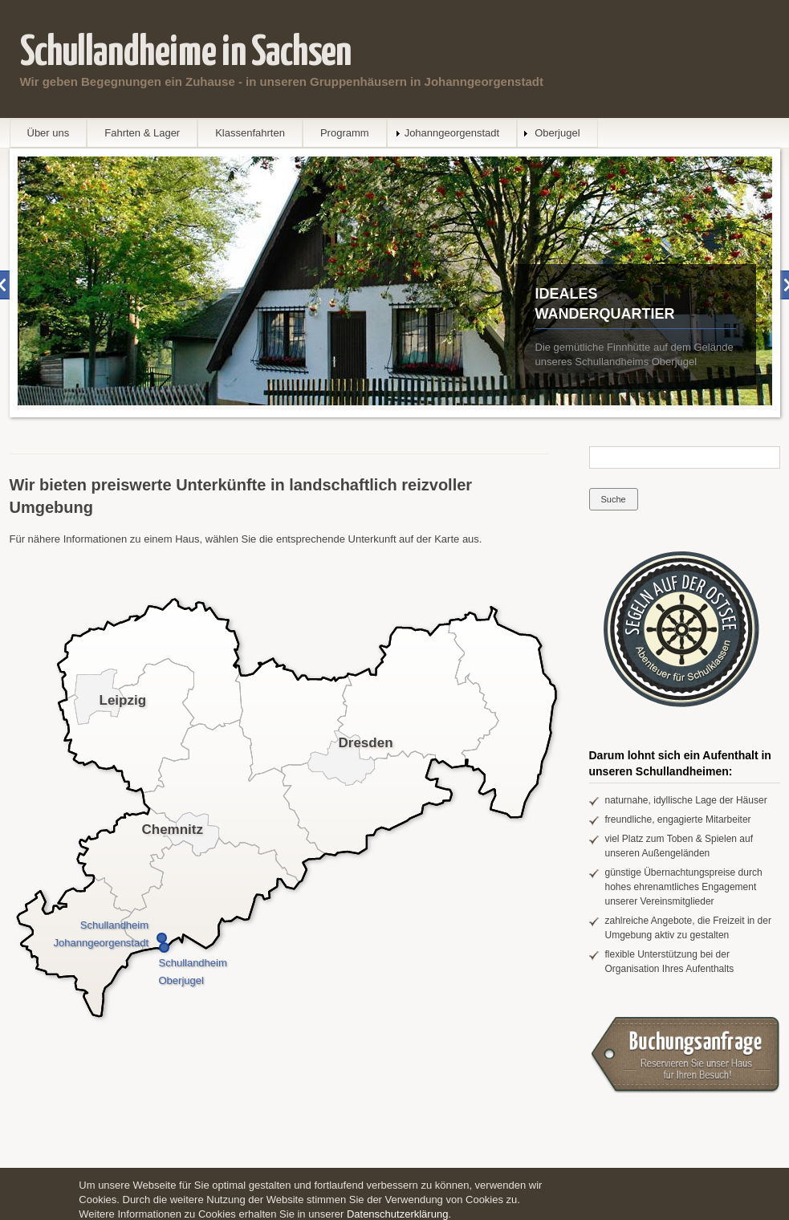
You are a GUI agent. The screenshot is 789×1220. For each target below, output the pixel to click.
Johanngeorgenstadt (452, 133)
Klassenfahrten (250, 133)
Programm (344, 133)
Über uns (48, 133)
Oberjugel (557, 133)
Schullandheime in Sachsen (185, 53)
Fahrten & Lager (142, 133)
